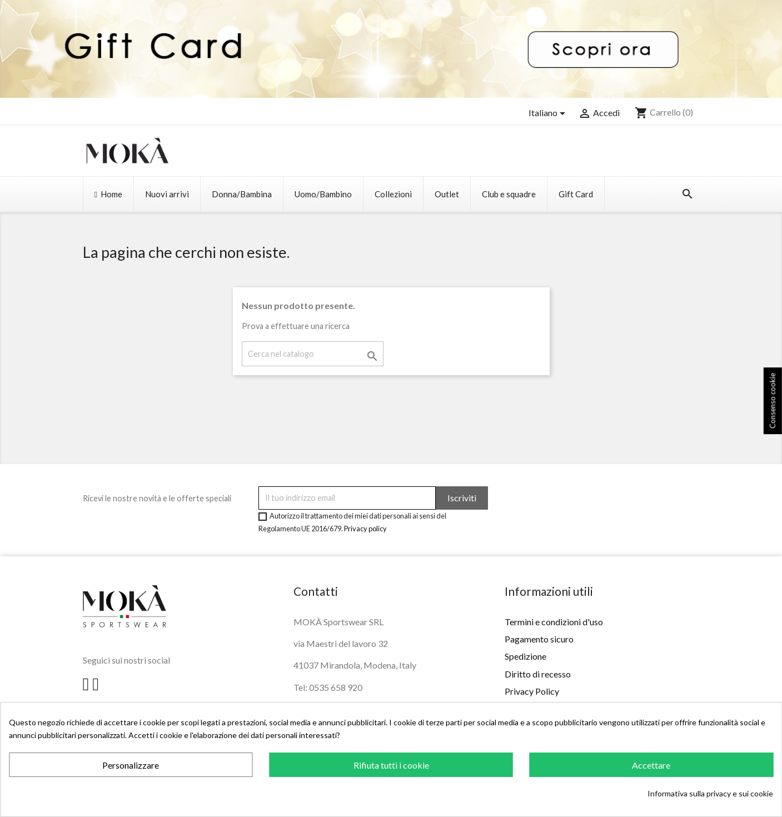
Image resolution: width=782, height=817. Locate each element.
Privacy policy (365, 528)
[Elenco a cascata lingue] (549, 113)
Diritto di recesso (538, 674)
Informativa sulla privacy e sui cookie (710, 793)
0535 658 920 (335, 687)
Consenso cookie (772, 401)
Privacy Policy (532, 691)
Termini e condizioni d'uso (554, 621)
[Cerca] (312, 353)
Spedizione (525, 656)
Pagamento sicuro (539, 639)
